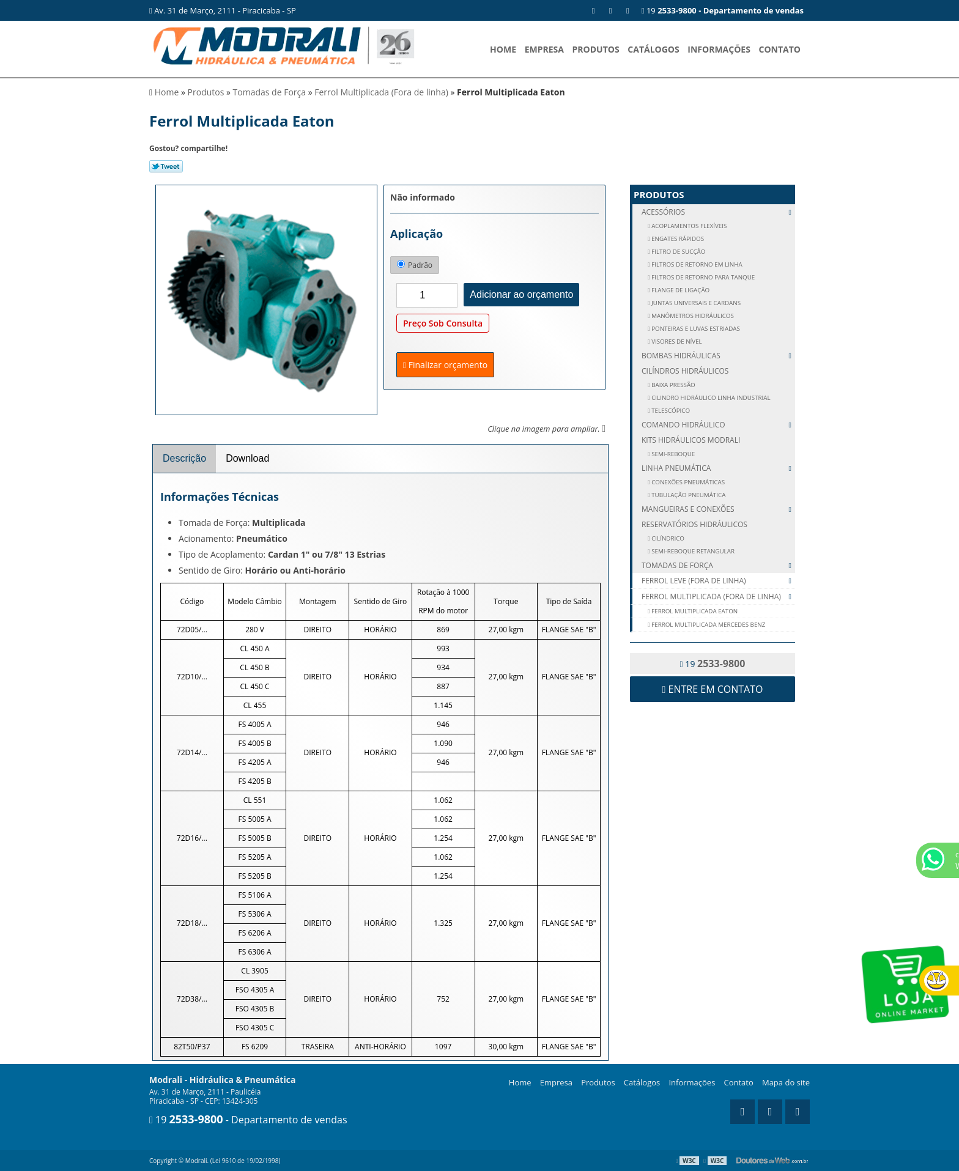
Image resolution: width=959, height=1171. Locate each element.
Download (247, 458)
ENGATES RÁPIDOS (677, 239)
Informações (718, 49)
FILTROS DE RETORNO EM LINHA (696, 264)
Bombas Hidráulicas (718, 355)
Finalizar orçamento (445, 365)
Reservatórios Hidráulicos (694, 524)
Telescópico (670, 411)
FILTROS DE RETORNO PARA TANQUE (702, 277)
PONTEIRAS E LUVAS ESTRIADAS (695, 329)
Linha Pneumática (718, 468)
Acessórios (718, 212)
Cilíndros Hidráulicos (685, 371)
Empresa (544, 49)
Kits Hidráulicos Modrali (691, 440)
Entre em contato (712, 689)
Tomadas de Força (718, 565)
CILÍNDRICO (667, 538)
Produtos (596, 49)
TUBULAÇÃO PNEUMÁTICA (688, 495)
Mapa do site (786, 1082)
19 (723, 10)
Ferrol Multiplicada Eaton (694, 611)
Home (503, 49)
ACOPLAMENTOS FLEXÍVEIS (688, 226)
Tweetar (166, 166)
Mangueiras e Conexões (718, 509)
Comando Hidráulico (718, 424)
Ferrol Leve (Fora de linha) (718, 581)
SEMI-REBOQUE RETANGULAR (692, 551)
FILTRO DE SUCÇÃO (678, 252)
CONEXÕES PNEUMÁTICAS (687, 482)
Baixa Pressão (672, 385)
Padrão (414, 265)
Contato (780, 49)
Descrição (184, 458)
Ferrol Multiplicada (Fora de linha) (718, 597)
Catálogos (653, 49)
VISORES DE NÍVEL (676, 341)
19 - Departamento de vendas (248, 1119)
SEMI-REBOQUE (672, 454)
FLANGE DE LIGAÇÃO (680, 290)
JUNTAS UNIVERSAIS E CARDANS (695, 303)
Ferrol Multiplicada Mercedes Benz (708, 625)
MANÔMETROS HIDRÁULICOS (692, 316)
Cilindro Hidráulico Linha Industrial (710, 398)
